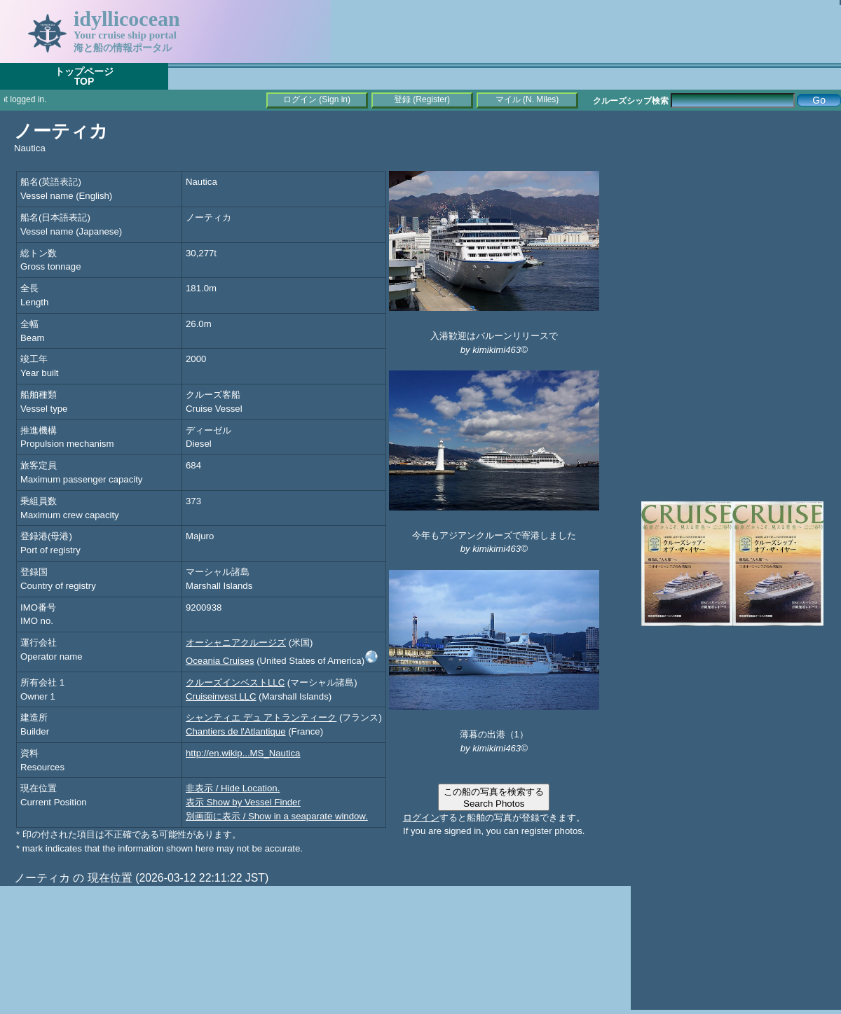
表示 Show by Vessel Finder (243, 802)
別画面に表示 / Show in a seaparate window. (277, 816)
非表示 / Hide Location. (233, 788)
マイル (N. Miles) (527, 99)
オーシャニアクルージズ (236, 642)
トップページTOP (84, 76)
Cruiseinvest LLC (221, 696)
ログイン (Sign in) (316, 99)
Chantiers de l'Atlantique (236, 731)
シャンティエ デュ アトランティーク (261, 717)
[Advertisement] (736, 210)
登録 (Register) (422, 99)
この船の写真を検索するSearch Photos (494, 797)
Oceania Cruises (220, 660)
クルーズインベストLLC (235, 682)
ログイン (421, 817)
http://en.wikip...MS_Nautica (243, 753)
